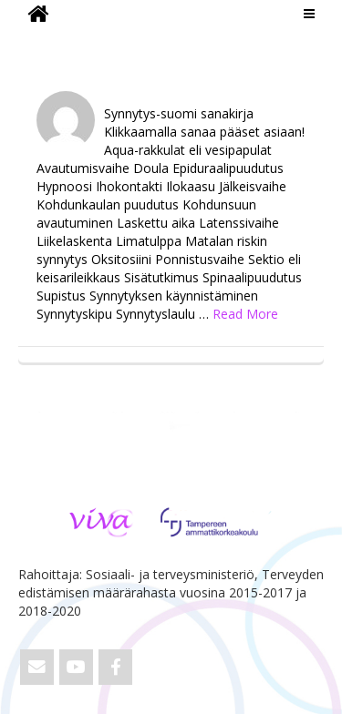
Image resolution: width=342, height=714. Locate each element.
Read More (245, 313)
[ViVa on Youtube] (76, 667)
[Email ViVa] (37, 667)
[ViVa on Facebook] (115, 667)
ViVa (48, 41)
